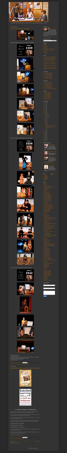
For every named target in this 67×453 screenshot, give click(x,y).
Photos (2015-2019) (47, 253)
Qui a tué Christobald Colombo (48, 263)
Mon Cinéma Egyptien (46, 179)
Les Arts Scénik (46, 232)
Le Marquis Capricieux (45, 176)
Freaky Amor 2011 (46, 216)
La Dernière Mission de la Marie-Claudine (50, 223)
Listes (45, 237)
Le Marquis (45, 230)
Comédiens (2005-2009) (47, 197)
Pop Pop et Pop (46, 256)
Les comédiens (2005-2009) (48, 75)
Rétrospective (46, 266)
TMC (50, 28)
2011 (45, 136)
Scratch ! (45, 268)
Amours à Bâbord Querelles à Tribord (49, 186)
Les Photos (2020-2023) (47, 97)
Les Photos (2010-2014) (47, 95)
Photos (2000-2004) (47, 250)
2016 (45, 130)
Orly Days (45, 247)
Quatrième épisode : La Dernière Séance (52, 157)
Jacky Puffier (46, 221)
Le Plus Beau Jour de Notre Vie (48, 231)
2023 (45, 106)
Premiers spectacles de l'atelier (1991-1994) (50, 88)
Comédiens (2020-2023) (47, 200)
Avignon (45, 47)
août (46, 118)
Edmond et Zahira (46, 210)
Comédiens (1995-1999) (47, 195)
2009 (45, 139)
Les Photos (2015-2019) (47, 96)
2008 (45, 140)
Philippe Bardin (46, 177)
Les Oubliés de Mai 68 (47, 236)
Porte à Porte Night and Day (48, 257)
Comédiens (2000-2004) (47, 196)
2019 (45, 111)
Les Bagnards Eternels (47, 233)
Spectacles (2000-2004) (47, 271)
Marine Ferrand (46, 239)
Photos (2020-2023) (47, 254)
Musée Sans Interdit (47, 240)
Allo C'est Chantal (46, 185)
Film (44, 213)
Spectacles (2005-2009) (47, 272)
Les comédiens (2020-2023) (48, 78)
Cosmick (45, 201)
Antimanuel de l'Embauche (48, 187)
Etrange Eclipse (46, 212)
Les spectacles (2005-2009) (48, 84)
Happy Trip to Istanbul (47, 220)
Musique (45, 241)
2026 (45, 102)
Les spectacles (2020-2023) (48, 87)
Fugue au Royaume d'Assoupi (48, 217)
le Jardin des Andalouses (16, 438)
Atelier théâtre (46, 46)
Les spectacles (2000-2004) (48, 83)
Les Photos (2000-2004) (47, 93)
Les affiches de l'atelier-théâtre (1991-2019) (50, 67)
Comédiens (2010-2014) (47, 198)
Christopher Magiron (47, 194)
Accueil (25, 441)
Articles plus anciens (37, 441)
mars (46, 123)
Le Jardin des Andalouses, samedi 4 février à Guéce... (50, 127)
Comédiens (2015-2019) (47, 199)
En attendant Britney (47, 211)
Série (45, 269)
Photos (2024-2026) (47, 255)
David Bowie (46, 203)
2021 (45, 108)
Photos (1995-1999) (47, 249)
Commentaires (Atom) (17, 442)
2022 (45, 107)
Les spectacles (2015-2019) (48, 86)
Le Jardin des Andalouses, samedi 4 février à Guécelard (24, 368)
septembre (46, 117)
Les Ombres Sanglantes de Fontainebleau (50, 235)
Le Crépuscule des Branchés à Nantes (51, 166)
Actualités (45, 44)
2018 (45, 112)
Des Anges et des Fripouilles (48, 204)
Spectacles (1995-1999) (47, 270)
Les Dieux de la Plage (47, 234)
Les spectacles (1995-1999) (48, 82)
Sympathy (45, 279)
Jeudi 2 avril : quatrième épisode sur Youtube (52, 145)
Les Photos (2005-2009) (47, 94)
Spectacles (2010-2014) (47, 273)
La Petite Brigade (46, 224)
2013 (45, 134)
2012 (45, 135)
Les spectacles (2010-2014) (48, 85)
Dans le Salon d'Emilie (47, 202)
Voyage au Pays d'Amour (47, 280)
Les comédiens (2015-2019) (48, 77)
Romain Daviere (46, 267)
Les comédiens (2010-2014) (48, 76)
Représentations (22, 438)
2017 (45, 113)
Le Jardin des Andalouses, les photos (20, 28)
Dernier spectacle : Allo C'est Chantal (49, 48)
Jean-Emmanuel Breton (47, 222)
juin (45, 119)
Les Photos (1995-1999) (47, 92)
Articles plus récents (13, 441)
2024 (45, 105)
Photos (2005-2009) (47, 251)
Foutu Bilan (45, 214)
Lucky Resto (46, 238)
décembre (46, 114)
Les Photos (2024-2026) (47, 98)
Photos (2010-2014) (47, 252)
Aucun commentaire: (18, 362)
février (46, 124)
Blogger (37, 448)
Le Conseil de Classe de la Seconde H (49, 225)
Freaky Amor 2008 (46, 215)
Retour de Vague (46, 265)
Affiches (45, 45)
